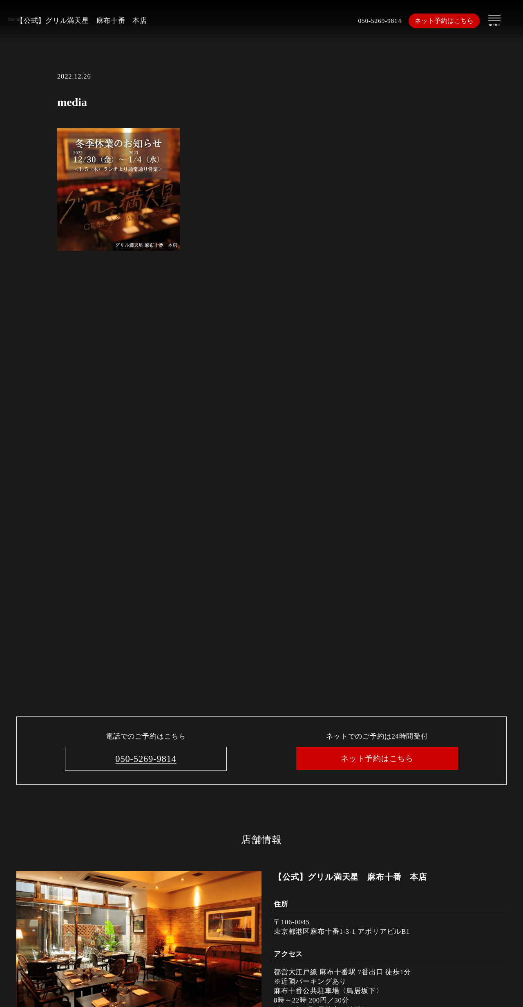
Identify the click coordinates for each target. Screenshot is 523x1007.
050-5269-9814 (378, 21)
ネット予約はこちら (444, 21)
